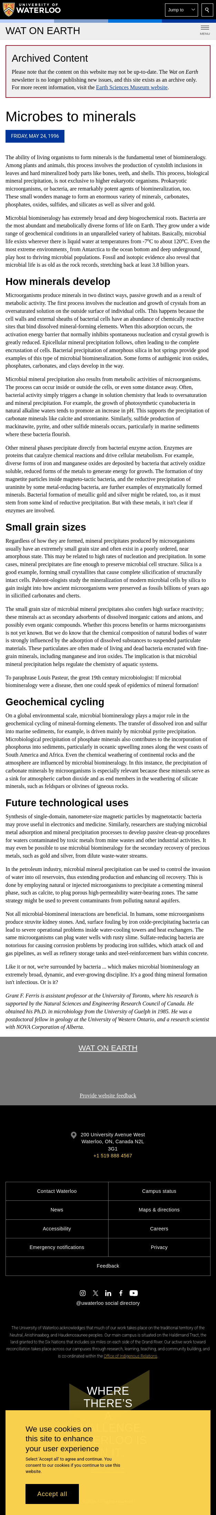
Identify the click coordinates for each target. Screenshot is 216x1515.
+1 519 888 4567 (112, 1155)
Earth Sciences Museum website (132, 87)
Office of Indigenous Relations (130, 1356)
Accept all (52, 1494)
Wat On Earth (108, 1047)
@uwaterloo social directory (108, 1303)
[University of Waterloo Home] (32, 10)
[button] (181, 10)
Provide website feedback (108, 1095)
